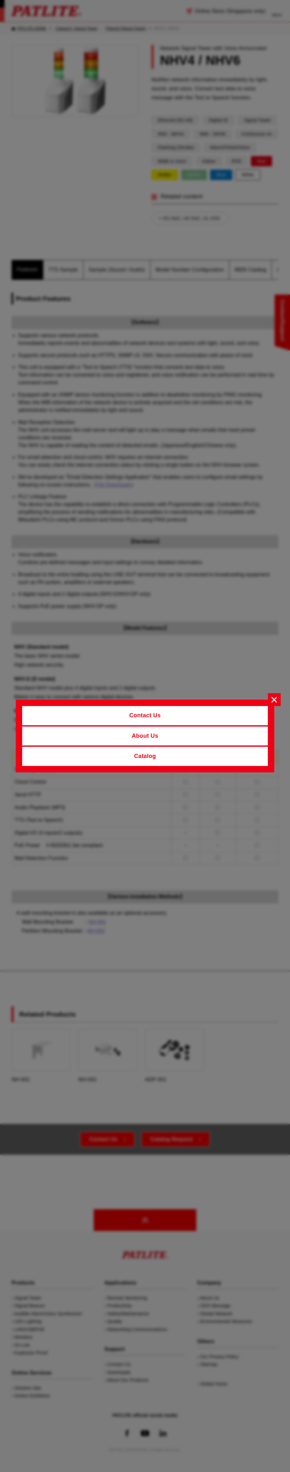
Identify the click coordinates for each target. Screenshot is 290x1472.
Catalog (145, 756)
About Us (145, 736)
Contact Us (145, 715)
